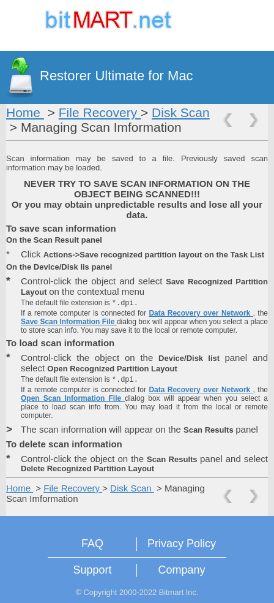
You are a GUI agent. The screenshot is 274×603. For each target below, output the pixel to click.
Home (25, 112)
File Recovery (100, 112)
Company (181, 570)
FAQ (92, 543)
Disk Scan (181, 112)
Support (92, 570)
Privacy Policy (181, 543)
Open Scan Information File (73, 398)
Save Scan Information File (69, 321)
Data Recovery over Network (201, 313)
